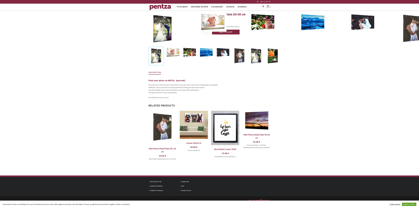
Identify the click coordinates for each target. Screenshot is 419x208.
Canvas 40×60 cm (193, 143)
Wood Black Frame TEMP (225, 149)
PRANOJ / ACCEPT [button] (409, 204)
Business (242, 7)
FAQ (182, 186)
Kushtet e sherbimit (156, 186)
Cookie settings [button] (395, 204)
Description (154, 72)
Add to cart (226, 32)
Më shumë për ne (155, 181)
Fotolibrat (182, 7)
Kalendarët (217, 7)
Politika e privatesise (156, 190)
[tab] (154, 73)
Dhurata (230, 7)
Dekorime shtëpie (199, 7)
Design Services (186, 190)
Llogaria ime (185, 181)
